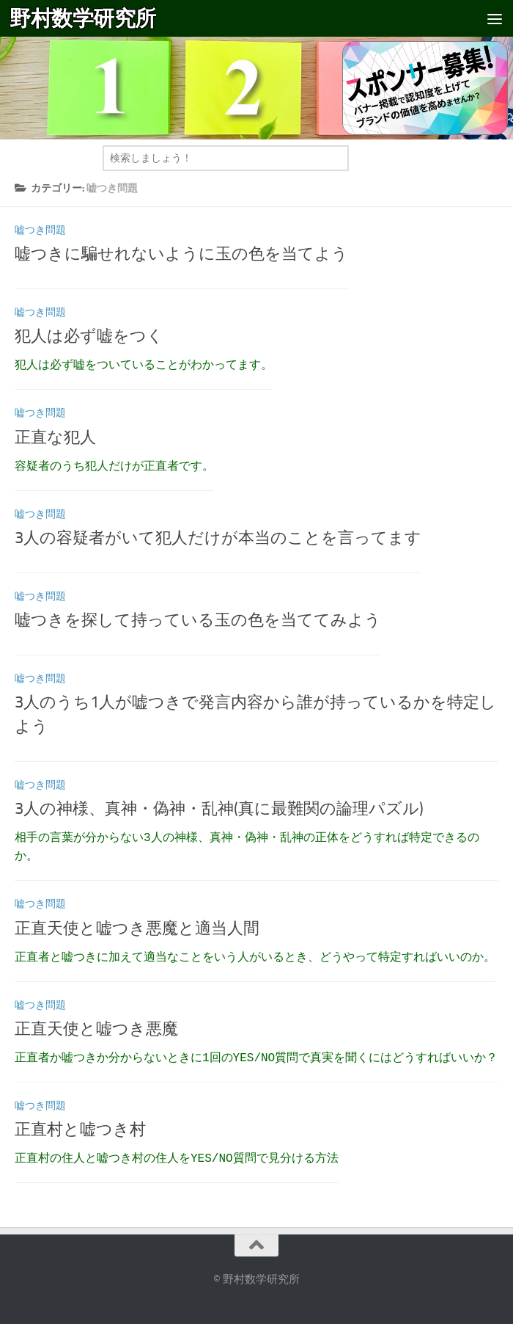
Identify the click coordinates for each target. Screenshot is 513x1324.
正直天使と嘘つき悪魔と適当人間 (137, 928)
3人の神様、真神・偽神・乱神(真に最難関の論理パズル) (219, 808)
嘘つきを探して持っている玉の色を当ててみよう (198, 620)
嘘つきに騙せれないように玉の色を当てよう (181, 253)
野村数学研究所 (83, 18)
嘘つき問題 (40, 230)
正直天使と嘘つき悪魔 (96, 1029)
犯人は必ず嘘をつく (89, 336)
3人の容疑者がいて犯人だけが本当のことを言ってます (218, 538)
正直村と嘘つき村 (80, 1129)
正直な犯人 (55, 437)
